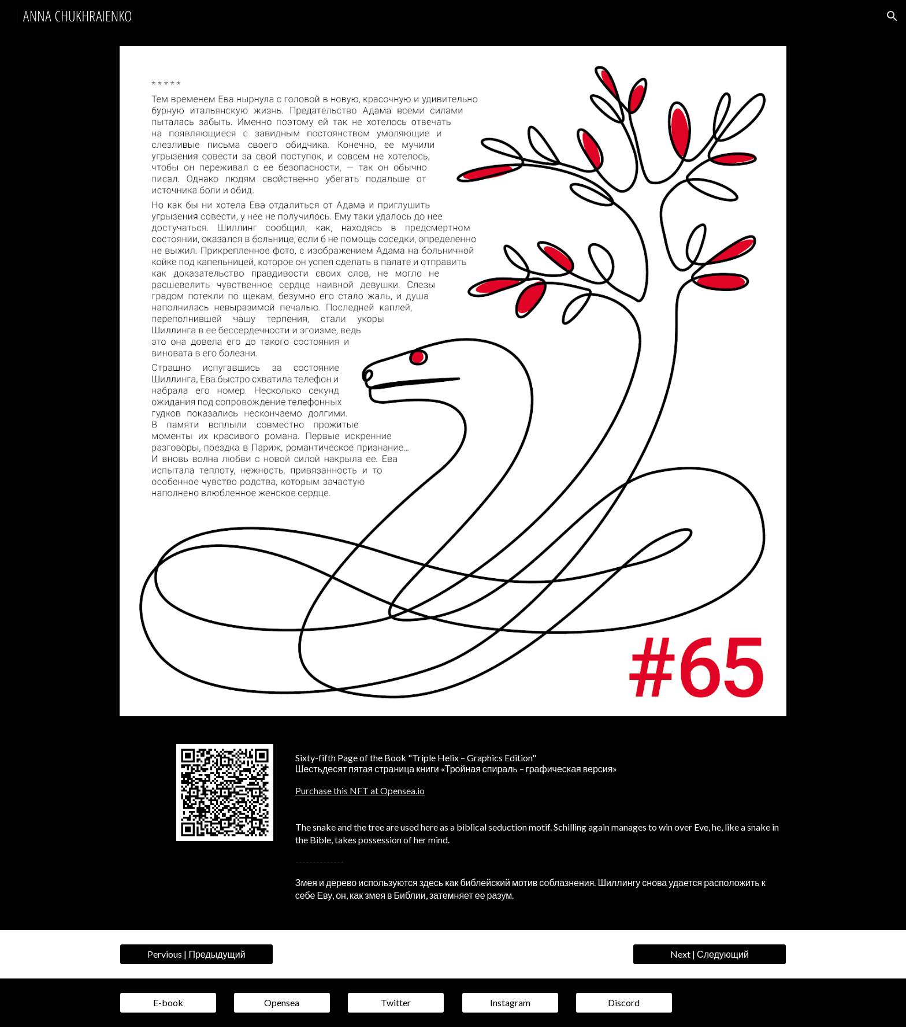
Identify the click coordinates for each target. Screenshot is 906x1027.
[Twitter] (396, 1002)
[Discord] (624, 1002)
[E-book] (168, 1002)
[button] (892, 16)
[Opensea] (282, 1002)
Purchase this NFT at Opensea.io (360, 790)
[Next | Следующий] (709, 954)
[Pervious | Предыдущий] (196, 954)
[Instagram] (510, 1002)
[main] (538, 774)
